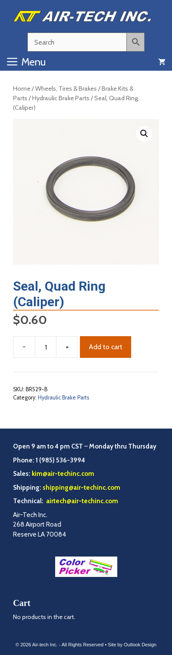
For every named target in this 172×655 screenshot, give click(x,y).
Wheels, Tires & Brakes (66, 88)
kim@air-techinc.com (63, 474)
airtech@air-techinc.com (81, 501)
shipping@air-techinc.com (81, 487)
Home (21, 88)
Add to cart (105, 347)
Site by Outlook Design (132, 644)
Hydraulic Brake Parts (60, 98)
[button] (144, 133)
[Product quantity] (45, 347)
